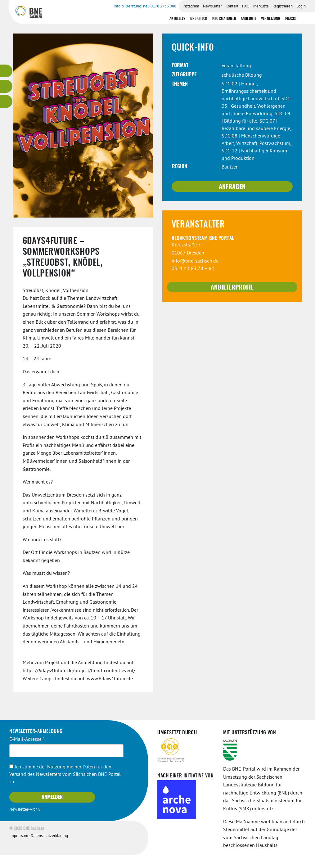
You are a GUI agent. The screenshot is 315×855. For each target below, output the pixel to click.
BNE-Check (198, 18)
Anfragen (232, 187)
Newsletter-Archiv (24, 809)
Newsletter (212, 6)
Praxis (290, 18)
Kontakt (232, 6)
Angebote (248, 18)
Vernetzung (271, 18)
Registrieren (282, 6)
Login (301, 6)
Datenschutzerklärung (49, 836)
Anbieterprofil (232, 288)
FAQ (246, 6)
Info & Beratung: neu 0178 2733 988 (145, 6)
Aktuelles (177, 18)
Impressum (18, 836)
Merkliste (261, 6)
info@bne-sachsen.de (195, 261)
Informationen (224, 18)
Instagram (190, 6)
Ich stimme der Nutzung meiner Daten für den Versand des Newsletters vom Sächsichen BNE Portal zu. (65, 774)
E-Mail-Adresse (27, 739)
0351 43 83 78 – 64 (193, 269)
